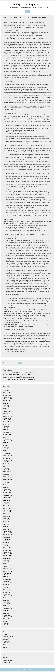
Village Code (7, 647)
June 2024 (6, 426)
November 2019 (8, 515)
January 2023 (7, 453)
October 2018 (7, 536)
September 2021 (8, 479)
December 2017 (8, 552)
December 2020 (8, 494)
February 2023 (7, 452)
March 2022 (7, 469)
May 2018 (6, 544)
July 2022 (6, 463)
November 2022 (8, 456)
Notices (6, 644)
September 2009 (8, 595)
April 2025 (6, 410)
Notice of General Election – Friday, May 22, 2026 (16, 376)
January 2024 (7, 434)
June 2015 (6, 578)
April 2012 (6, 587)
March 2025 (7, 411)
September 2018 (8, 537)
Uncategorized (7, 646)
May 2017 (6, 563)
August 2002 (7, 610)
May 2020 (6, 505)
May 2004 (6, 605)
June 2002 (6, 612)
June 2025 (6, 406)
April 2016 (6, 576)
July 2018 (6, 540)
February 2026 (7, 393)
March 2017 (7, 566)
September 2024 (8, 421)
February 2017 (7, 568)
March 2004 (7, 607)
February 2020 (7, 510)
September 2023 (8, 440)
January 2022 (7, 473)
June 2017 (6, 561)
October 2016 (7, 573)
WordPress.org (7, 662)
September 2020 (8, 498)
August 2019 (7, 519)
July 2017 (6, 560)
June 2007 (6, 599)
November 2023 (8, 437)
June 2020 (6, 503)
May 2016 (6, 574)
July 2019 (6, 521)
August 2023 (7, 442)
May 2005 (6, 602)
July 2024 (6, 424)
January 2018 (7, 550)
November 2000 (8, 616)
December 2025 (8, 397)
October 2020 (7, 497)
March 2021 (7, 489)
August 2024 (7, 423)
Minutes (6, 639)
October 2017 (7, 555)
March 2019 (7, 528)
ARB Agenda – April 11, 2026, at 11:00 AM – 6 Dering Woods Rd (19, 379)
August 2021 (7, 481)
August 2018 (7, 539)
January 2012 (7, 592)
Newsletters (7, 642)
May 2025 (6, 408)
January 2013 (7, 582)
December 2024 (8, 416)
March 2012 (7, 589)
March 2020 (7, 508)
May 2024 (6, 427)
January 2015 (7, 579)
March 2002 (7, 615)
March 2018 (7, 547)
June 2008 (6, 597)
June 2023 (6, 445)
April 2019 (6, 526)
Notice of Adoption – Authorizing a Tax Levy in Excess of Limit (19, 377)
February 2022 (7, 471)
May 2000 (6, 618)
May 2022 (6, 466)
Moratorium (7, 641)
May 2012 (6, 586)
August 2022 (7, 461)
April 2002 (6, 613)
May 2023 (6, 447)
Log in (5, 657)
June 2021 (6, 484)
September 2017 (8, 557)
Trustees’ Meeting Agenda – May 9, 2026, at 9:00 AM (17, 374)
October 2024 (7, 419)
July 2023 (6, 444)
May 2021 (6, 486)
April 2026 (6, 390)
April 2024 (6, 429)
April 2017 (6, 565)
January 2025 (7, 415)
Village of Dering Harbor (27, 4)
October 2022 (7, 458)
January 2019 (7, 531)
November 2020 (8, 495)
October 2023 (7, 439)
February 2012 (7, 590)
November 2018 (8, 534)
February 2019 (7, 529)
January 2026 (7, 395)
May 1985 (6, 623)
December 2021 (8, 474)
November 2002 (8, 608)
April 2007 (6, 600)
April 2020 (6, 507)
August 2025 (7, 403)
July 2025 (6, 405)
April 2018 (6, 545)
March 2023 (7, 450)
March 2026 (7, 392)
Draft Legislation (8, 637)
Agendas (6, 634)
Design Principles (8, 636)
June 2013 (6, 581)
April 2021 (6, 487)
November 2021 (8, 476)
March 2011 (7, 594)
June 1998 (6, 621)
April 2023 (6, 448)
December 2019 (8, 513)
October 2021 (7, 477)
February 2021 (7, 490)
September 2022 (8, 460)
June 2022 (6, 465)
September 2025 (8, 402)
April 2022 (6, 468)
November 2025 (8, 398)
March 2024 (7, 431)
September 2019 (8, 518)
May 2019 (6, 524)
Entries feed (7, 659)
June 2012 (6, 584)
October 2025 (7, 400)
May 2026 (6, 389)
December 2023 (8, 435)
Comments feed (8, 660)
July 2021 (6, 482)
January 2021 (7, 492)
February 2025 (7, 413)
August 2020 (7, 500)
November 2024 (8, 418)
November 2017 (8, 553)
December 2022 (8, 455)
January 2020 (7, 511)
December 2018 (8, 532)
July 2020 (6, 502)
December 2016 (8, 570)
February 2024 (7, 432)
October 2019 (7, 516)
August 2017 (7, 558)
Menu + (27, 11)
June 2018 (6, 542)
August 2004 (7, 603)
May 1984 (6, 624)
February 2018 (7, 548)
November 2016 (8, 571)
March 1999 (7, 620)
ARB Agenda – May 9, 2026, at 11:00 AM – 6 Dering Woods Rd (19, 372)
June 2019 (6, 523)
